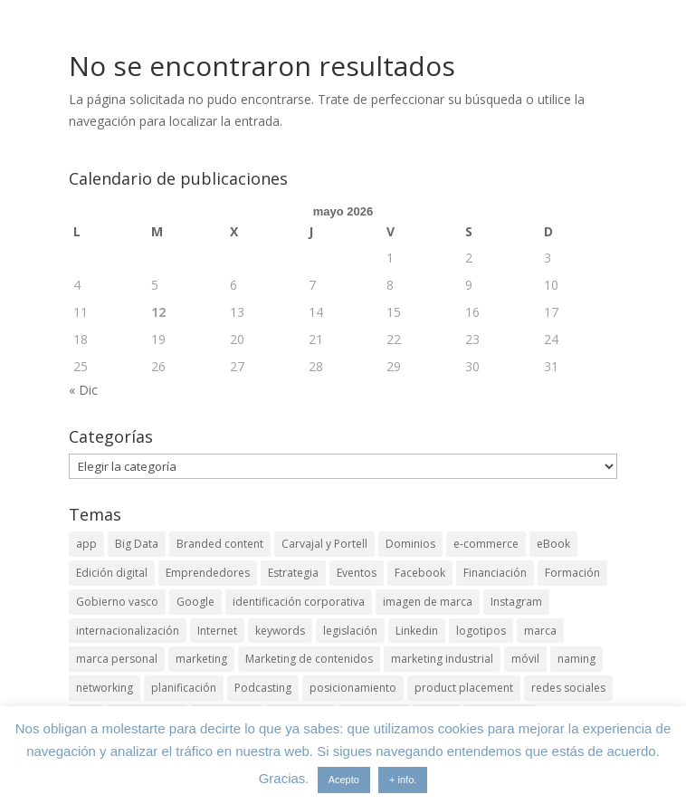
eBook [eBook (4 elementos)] (553, 543)
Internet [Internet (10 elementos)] (217, 630)
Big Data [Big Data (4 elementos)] (136, 543)
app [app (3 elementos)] (86, 543)
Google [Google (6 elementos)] (195, 601)
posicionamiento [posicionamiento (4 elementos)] (353, 687)
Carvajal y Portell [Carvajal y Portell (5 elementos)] (324, 543)
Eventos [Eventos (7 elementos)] (356, 572)
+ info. (402, 779)
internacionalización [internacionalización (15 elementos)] (127, 630)
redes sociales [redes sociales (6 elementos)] (568, 687)
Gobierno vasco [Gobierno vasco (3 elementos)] (117, 601)
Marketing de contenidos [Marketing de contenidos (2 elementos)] (309, 658)
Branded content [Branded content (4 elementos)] (219, 543)
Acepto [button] (344, 779)
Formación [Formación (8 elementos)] (572, 572)
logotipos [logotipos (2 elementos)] (481, 630)
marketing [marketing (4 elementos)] (201, 658)
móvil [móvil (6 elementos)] (525, 658)
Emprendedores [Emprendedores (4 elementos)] (208, 572)
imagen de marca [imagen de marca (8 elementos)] (427, 601)
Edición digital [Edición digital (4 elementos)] (112, 572)
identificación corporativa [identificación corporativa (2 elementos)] (299, 601)
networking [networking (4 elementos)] (104, 687)
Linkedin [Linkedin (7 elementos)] (416, 630)
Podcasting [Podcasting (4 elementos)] (262, 687)
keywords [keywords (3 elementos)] (280, 630)
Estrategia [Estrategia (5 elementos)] (293, 572)
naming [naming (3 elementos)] (576, 658)
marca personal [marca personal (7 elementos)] (116, 658)
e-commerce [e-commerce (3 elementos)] (486, 543)
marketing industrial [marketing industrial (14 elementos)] (442, 658)
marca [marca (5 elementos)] (540, 630)
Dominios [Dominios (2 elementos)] (410, 543)
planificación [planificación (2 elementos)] (183, 687)
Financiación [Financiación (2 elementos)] (495, 572)
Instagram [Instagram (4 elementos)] (516, 601)
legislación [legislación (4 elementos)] (350, 630)
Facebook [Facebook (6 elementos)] (420, 572)
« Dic (83, 389)
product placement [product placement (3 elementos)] (463, 687)
